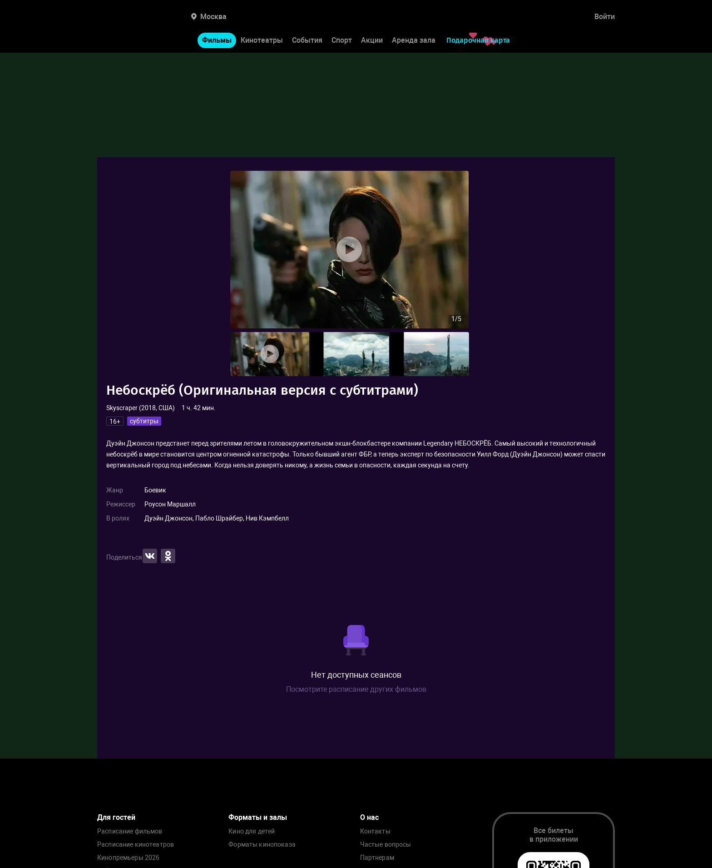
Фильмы (217, 40)
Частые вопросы (385, 844)
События (307, 40)
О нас (369, 817)
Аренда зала (413, 40)
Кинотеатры (262, 40)
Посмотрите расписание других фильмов (356, 689)
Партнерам (377, 857)
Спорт (341, 40)
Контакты (375, 831)
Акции (372, 40)
